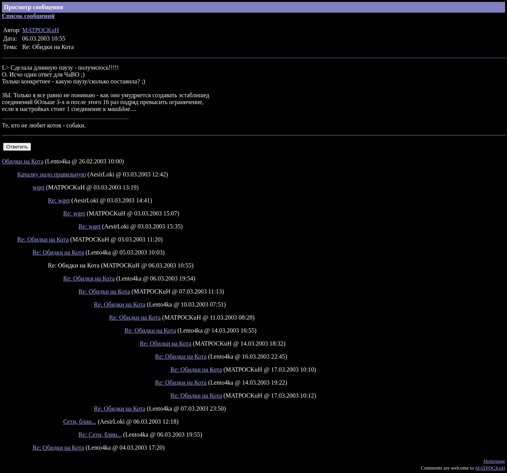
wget (38, 187)
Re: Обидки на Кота (43, 239)
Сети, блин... (79, 421)
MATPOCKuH (40, 30)
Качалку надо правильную (51, 174)
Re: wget (59, 200)
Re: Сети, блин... (100, 434)
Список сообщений (28, 16)
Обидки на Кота (22, 161)
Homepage (494, 461)
